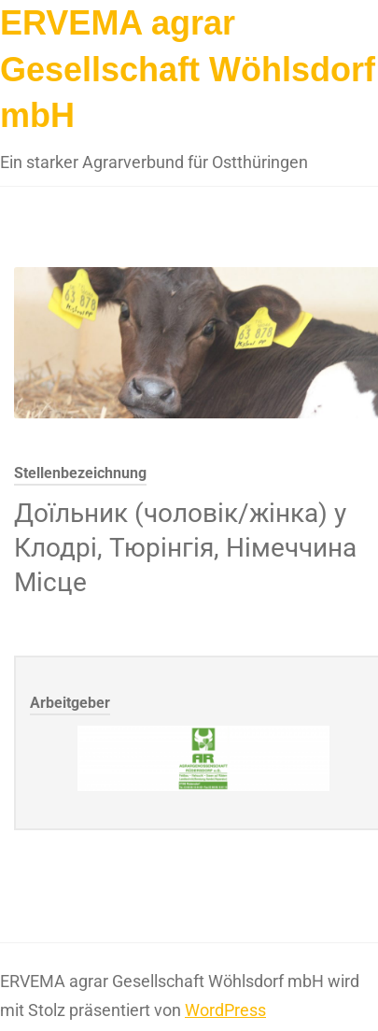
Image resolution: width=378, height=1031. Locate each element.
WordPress (225, 1010)
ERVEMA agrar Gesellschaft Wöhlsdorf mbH (187, 69)
